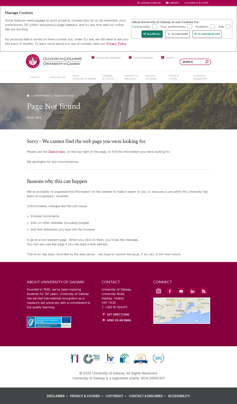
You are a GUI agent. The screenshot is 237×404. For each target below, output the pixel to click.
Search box (56, 151)
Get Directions (118, 314)
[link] (75, 358)
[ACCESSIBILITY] (179, 396)
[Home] (28, 95)
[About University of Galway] (84, 77)
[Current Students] (141, 58)
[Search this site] (207, 62)
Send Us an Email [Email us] (119, 320)
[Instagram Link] (158, 291)
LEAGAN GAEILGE (151, 2)
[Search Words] (195, 62)
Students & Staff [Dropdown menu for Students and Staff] (197, 2)
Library (174, 2)
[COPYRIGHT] (117, 396)
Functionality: (141, 26)
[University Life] (57, 77)
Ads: (221, 26)
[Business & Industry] (154, 77)
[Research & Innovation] (132, 77)
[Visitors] (168, 58)
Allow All (154, 34)
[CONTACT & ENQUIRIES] (148, 396)
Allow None (180, 34)
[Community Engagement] (200, 77)
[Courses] (36, 77)
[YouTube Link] (181, 291)
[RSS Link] (203, 291)
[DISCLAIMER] (58, 396)
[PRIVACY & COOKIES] (87, 396)
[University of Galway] (53, 61)
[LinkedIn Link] (192, 291)
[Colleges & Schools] (110, 77)
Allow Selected (209, 34)
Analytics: (202, 26)
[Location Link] (181, 321)
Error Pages (42, 95)
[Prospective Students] (106, 58)
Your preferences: (173, 26)
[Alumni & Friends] (178, 77)
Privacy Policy (116, 44)
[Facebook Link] (169, 291)
